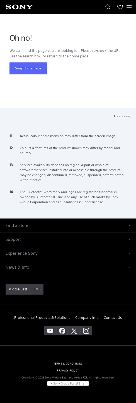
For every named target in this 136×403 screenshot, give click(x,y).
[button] (68, 225)
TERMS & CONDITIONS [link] (68, 363)
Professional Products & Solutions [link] (42, 317)
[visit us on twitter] (74, 330)
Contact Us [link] (113, 317)
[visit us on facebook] (62, 330)
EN (36, 289)
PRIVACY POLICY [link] (68, 370)
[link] (18, 289)
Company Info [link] (87, 317)
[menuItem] (120, 7)
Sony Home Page (28, 68)
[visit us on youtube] (50, 330)
